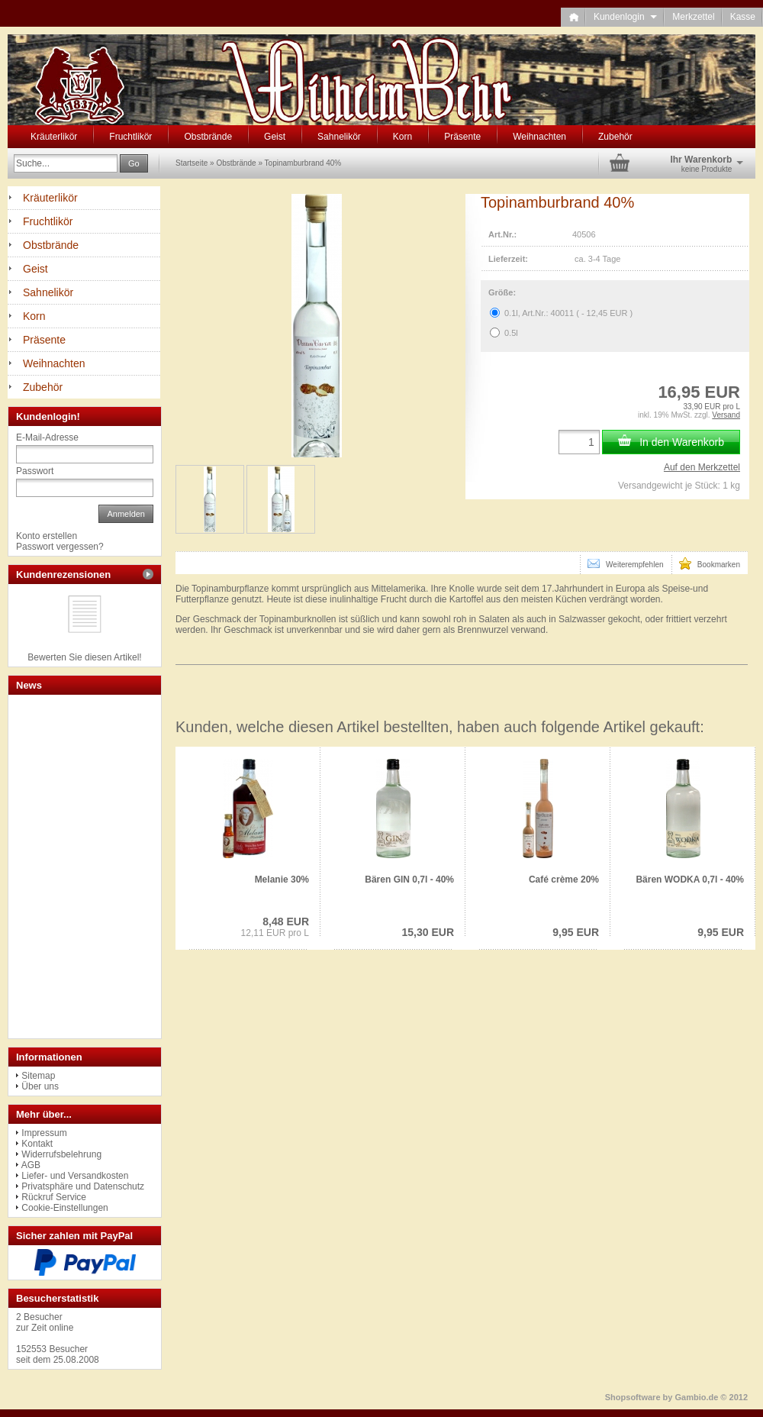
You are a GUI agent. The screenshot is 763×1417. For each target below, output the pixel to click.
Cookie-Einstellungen (64, 1207)
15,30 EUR (428, 932)
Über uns (40, 1086)
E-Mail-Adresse (47, 437)
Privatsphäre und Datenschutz (82, 1186)
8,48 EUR (285, 921)
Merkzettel (693, 16)
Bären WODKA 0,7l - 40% (690, 879)
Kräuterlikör (54, 136)
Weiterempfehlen (626, 563)
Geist (274, 136)
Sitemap (38, 1075)
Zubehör (615, 136)
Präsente (462, 136)
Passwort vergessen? (60, 546)
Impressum (43, 1133)
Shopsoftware (633, 1397)
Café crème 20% (564, 879)
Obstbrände (208, 136)
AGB (30, 1165)
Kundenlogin (625, 16)
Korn (402, 136)
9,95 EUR (575, 932)
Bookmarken (709, 563)
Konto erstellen (46, 536)
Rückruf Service (53, 1197)
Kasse (742, 16)
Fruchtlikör (130, 136)
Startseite (191, 163)
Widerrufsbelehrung (61, 1154)
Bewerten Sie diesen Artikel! (84, 657)
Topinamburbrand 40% (303, 163)
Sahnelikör (339, 136)
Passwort (34, 471)
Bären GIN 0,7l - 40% (409, 879)
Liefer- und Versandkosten (74, 1175)
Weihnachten (539, 136)
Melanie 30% (282, 879)
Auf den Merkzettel (702, 467)
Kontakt (37, 1143)
